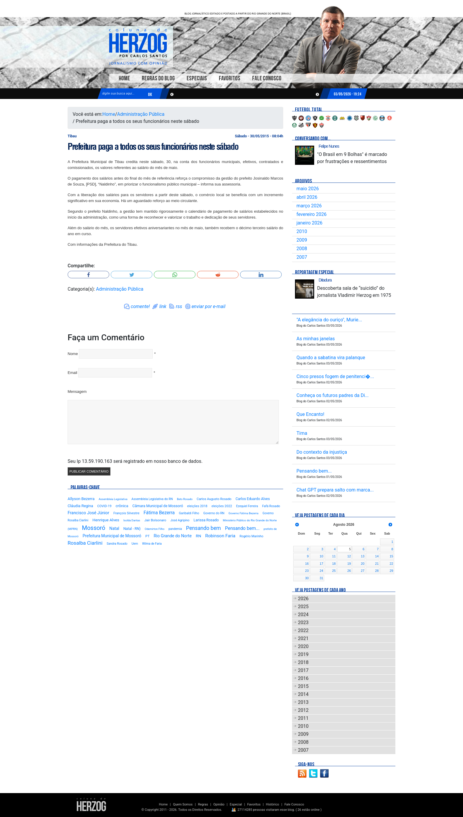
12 (349, 556)
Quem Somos (183, 804)
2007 (301, 257)
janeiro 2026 (309, 223)
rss (179, 306)
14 (377, 556)
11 (334, 556)
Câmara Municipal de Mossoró (157, 506)
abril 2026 (306, 197)
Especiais (197, 78)
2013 (303, 702)
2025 (303, 606)
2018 (303, 662)
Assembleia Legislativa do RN (152, 499)
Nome (73, 353)
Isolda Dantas (131, 520)
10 (321, 556)
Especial (236, 804)
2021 (303, 638)
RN (198, 535)
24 (321, 570)
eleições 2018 (197, 506)
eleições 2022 (221, 506)
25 (334, 570)
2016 (303, 678)
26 (349, 570)
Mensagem (77, 391)
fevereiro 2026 (311, 214)
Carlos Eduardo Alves (253, 499)
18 (334, 563)
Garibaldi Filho (189, 513)
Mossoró (93, 527)
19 (349, 563)
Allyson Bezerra (81, 499)
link (162, 306)
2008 (301, 248)
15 (391, 556)
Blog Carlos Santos (138, 46)
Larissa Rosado (206, 520)
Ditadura (325, 280)
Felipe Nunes (329, 146)
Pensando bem (203, 528)
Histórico (272, 804)
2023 (303, 622)
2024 (303, 614)
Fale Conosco (266, 78)
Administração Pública (140, 114)
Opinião (218, 804)
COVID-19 (104, 506)
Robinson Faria (220, 535)
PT (147, 536)
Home (124, 78)
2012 (303, 710)
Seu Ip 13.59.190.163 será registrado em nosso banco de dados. (135, 461)
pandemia (175, 529)
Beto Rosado (185, 499)
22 (391, 563)
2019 (303, 654)
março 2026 (309, 206)
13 (362, 556)
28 (377, 570)
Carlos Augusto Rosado (214, 499)
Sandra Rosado (117, 544)
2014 (303, 694)
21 (377, 563)
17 (321, 563)
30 (307, 578)
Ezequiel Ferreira (247, 506)
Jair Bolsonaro (155, 520)
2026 (303, 598)
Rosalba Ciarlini (85, 543)
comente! (140, 306)
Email (72, 372)
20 (362, 563)
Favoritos (229, 78)
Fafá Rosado (271, 506)
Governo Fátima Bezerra (243, 513)
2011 (303, 718)
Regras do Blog (158, 78)
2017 (303, 670)
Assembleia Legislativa (113, 499)
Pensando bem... (242, 528)
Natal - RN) (132, 529)
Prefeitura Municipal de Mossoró (112, 535)
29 (391, 570)
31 (321, 578)
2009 (301, 240)
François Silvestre (126, 513)
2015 (303, 686)
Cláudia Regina (80, 506)
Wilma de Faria (152, 543)
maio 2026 (307, 188)
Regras (203, 804)
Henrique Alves (105, 519)
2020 (303, 646)
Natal (114, 528)
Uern (134, 544)
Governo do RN (213, 513)
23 (307, 570)
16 (307, 563)
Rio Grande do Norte (173, 535)
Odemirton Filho (154, 528)
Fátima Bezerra (159, 512)
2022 (303, 630)
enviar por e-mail (209, 306)
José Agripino (180, 520)
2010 (301, 231)
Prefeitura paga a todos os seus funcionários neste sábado (153, 146)
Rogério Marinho (251, 536)
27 (362, 570)
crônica (122, 506)
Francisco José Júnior (88, 512)
